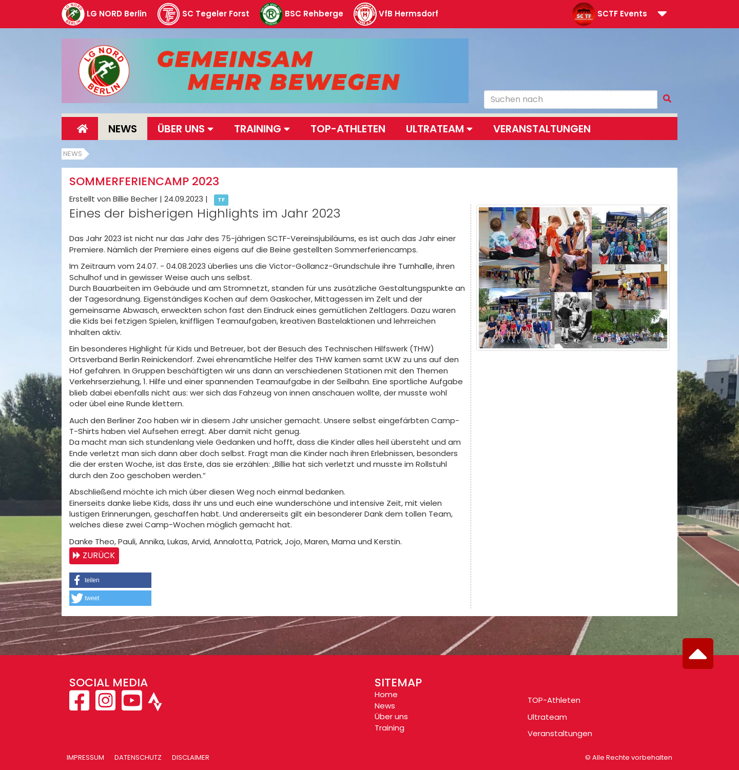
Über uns (391, 716)
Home (386, 694)
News (122, 129)
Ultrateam (547, 717)
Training (389, 727)
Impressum (85, 757)
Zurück (99, 555)
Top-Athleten (347, 129)
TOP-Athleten (554, 700)
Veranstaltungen (542, 129)
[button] (662, 15)
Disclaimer (190, 757)
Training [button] (262, 129)
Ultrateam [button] (439, 129)
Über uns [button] (185, 129)
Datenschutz (138, 757)
